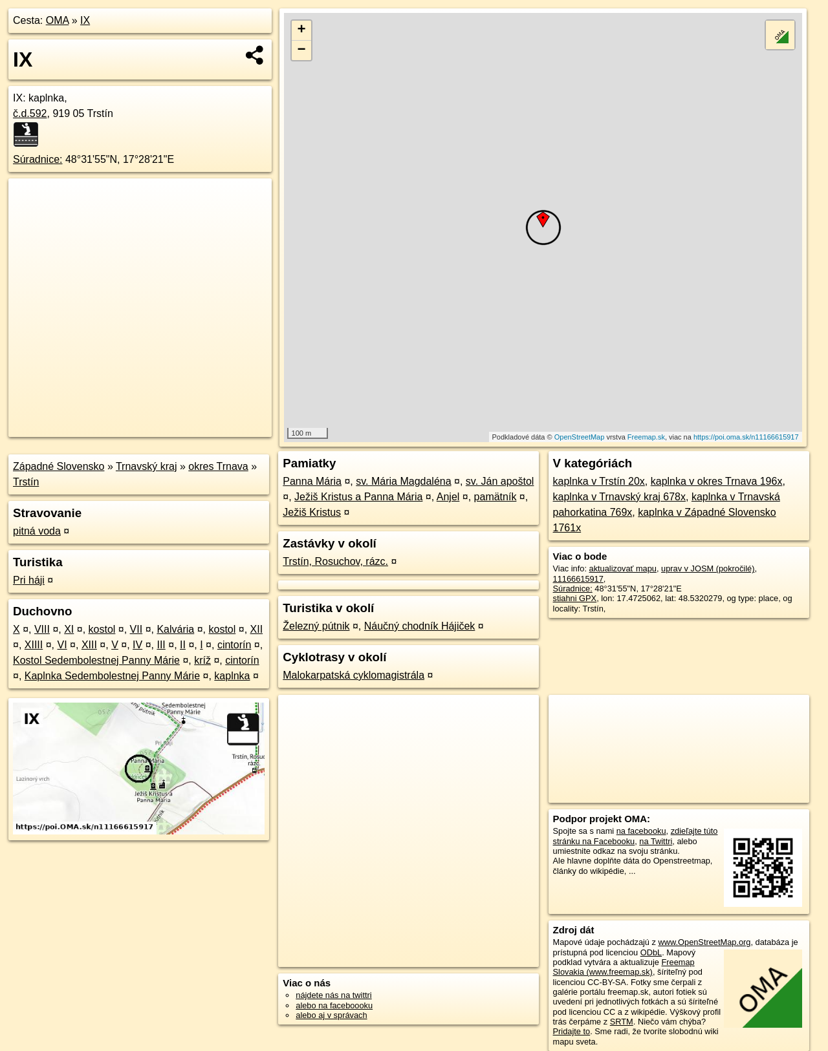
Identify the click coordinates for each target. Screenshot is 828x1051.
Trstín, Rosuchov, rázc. (335, 561)
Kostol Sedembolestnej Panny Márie (96, 660)
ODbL (651, 952)
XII (256, 629)
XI (69, 629)
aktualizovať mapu (623, 568)
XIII (89, 644)
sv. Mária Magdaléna (403, 481)
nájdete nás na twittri (333, 995)
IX (85, 20)
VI (62, 644)
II (183, 644)
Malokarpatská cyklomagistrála (353, 675)
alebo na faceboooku (334, 1005)
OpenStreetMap (579, 437)
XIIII (34, 644)
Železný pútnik (316, 626)
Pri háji (29, 580)
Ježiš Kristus (312, 512)
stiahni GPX (575, 598)
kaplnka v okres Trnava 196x (717, 481)
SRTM (621, 1021)
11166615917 (578, 579)
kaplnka (232, 675)
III (161, 644)
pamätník (495, 496)
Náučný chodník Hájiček (419, 626)
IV (137, 644)
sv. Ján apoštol (500, 481)
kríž (202, 660)
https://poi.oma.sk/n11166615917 (746, 437)
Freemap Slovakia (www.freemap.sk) (624, 967)
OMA (57, 20)
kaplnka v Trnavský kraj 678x (619, 496)
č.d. (30, 113)
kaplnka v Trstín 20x (599, 481)
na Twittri (655, 841)
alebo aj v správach (331, 1015)
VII (136, 629)
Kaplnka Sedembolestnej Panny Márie (112, 675)
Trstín (26, 481)
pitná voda (37, 531)
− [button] (302, 50)
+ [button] (302, 30)
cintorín (234, 644)
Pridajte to (572, 1031)
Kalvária (175, 629)
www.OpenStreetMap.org (704, 942)
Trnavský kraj (146, 466)
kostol (102, 629)
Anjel (448, 496)
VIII (42, 629)
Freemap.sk (646, 437)
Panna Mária (312, 481)
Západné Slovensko (58, 466)
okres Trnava (218, 466)
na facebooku (641, 831)
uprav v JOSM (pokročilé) (707, 568)
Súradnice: (38, 159)
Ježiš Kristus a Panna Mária (358, 496)
